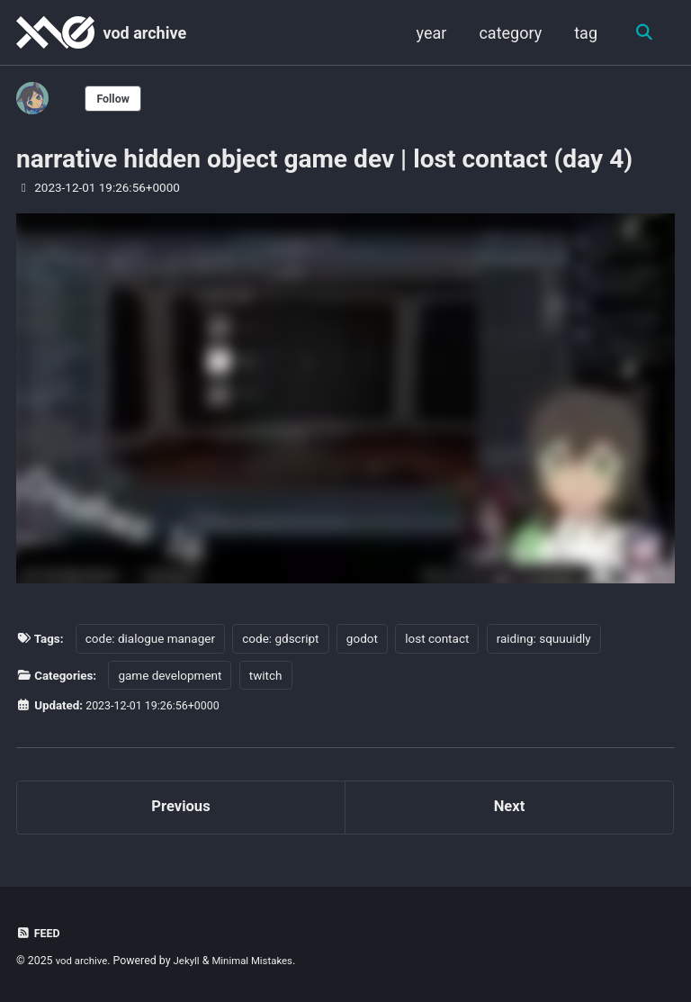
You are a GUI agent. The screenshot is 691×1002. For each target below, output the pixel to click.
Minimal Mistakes (262, 961)
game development (170, 674)
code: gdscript (281, 638)
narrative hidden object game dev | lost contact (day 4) (324, 159)
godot (362, 638)
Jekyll (192, 961)
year (429, 32)
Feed (39, 933)
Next (509, 809)
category (508, 32)
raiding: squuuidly (544, 638)
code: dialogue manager (150, 638)
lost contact (438, 638)
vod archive (144, 32)
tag (584, 32)
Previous (181, 809)
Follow (116, 98)
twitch (266, 674)
